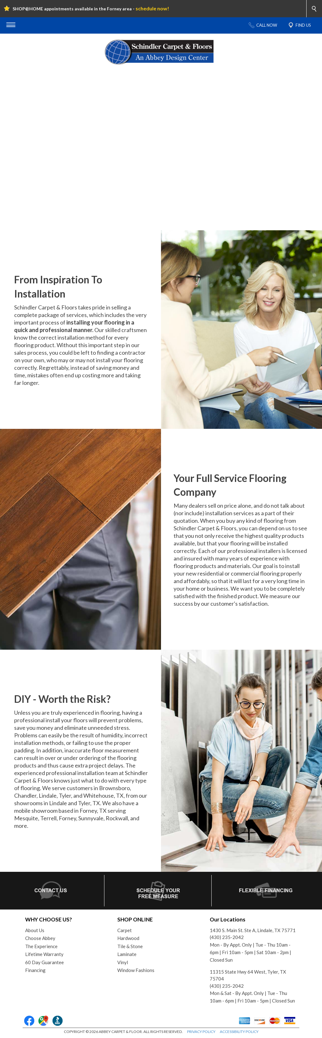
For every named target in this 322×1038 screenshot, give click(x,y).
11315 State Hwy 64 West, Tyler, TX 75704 (248, 975)
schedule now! (152, 8)
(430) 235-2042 (227, 937)
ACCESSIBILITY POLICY (239, 1031)
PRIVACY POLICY (201, 1031)
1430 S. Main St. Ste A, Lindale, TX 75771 (253, 930)
